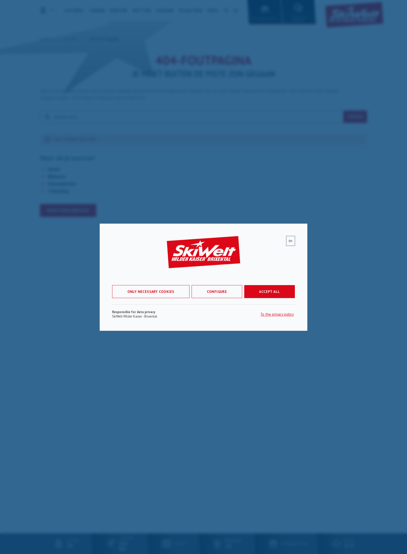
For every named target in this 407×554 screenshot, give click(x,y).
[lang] (290, 244)
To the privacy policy (277, 317)
